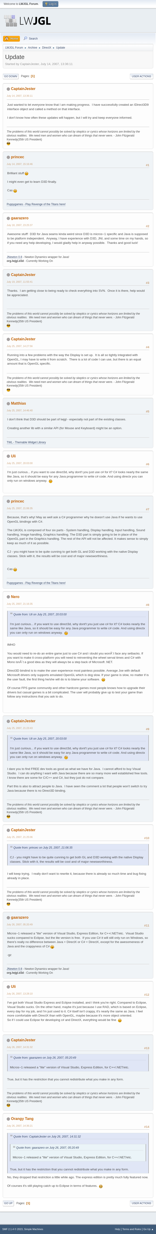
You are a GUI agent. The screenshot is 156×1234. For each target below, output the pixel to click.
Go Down (10, 76)
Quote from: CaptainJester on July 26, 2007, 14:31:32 (47, 1136)
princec (17, 157)
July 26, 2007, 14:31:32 (20, 1047)
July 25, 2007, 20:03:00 (20, 463)
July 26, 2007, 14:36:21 (20, 1125)
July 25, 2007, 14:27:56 (20, 346)
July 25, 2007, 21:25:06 (20, 837)
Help (117, 1229)
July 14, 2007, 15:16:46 (20, 164)
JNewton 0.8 (14, 257)
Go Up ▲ (148, 1229)
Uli (13, 456)
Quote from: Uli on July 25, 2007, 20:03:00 (40, 614)
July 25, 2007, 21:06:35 (20, 508)
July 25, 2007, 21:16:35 (20, 603)
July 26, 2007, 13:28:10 (20, 993)
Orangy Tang (22, 1119)
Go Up (8, 1203)
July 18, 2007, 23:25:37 (20, 225)
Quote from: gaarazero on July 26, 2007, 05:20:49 (44, 1057)
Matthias (18, 403)
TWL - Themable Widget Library (26, 442)
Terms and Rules (131, 1229)
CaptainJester (23, 89)
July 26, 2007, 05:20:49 (20, 924)
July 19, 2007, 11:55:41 (20, 281)
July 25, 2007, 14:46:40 (20, 410)
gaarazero (19, 218)
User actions (141, 76)
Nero (15, 597)
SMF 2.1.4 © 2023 (12, 1229)
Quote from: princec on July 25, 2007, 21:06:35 (42, 847)
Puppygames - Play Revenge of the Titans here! (36, 204)
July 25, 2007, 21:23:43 (20, 728)
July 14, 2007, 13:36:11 (20, 95)
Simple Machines (33, 1229)
